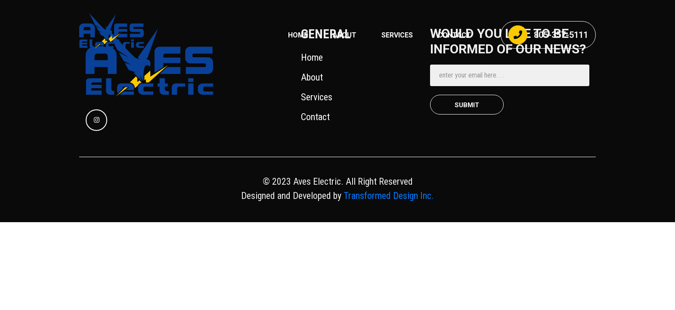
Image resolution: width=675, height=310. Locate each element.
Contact (315, 117)
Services (316, 97)
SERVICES (397, 35)
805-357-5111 (548, 34)
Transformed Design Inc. (387, 195)
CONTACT (454, 35)
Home (298, 35)
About (344, 35)
